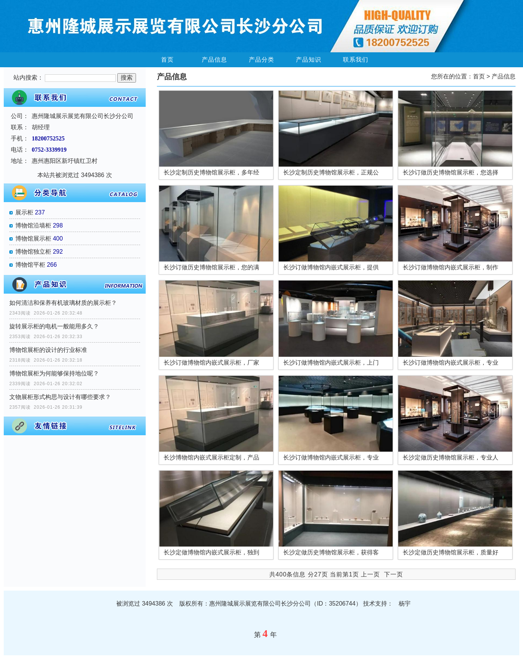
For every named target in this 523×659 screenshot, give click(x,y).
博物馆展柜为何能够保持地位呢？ (54, 373)
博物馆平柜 (30, 265)
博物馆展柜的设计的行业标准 (48, 350)
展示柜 (24, 212)
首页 (167, 59)
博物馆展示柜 (33, 238)
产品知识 (308, 59)
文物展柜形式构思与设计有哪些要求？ (60, 397)
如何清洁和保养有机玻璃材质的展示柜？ (63, 303)
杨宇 (405, 603)
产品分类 (261, 59)
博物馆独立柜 (33, 251)
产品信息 (214, 59)
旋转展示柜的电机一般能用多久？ (54, 326)
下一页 (393, 574)
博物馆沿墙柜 (33, 225)
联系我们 (355, 59)
